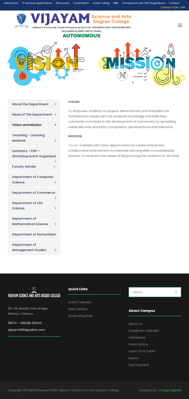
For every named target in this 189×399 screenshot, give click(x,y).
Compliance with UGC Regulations (143, 3)
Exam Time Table (142, 351)
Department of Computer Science (33, 179)
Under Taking (101, 3)
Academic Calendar (144, 330)
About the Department (30, 104)
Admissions (11, 3)
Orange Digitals (170, 390)
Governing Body (80, 316)
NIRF (115, 3)
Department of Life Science (27, 206)
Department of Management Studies (29, 247)
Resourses (62, 3)
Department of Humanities (33, 234)
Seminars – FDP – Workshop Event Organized (34, 153)
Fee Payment (139, 365)
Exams (134, 358)
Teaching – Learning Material (28, 138)
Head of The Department (32, 114)
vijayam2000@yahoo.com (26, 330)
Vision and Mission (26, 125)
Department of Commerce (33, 192)
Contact (174, 3)
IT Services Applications (37, 3)
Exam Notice (77, 309)
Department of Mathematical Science (30, 221)
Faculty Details (24, 166)
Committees (81, 3)
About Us (135, 324)
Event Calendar (80, 302)
